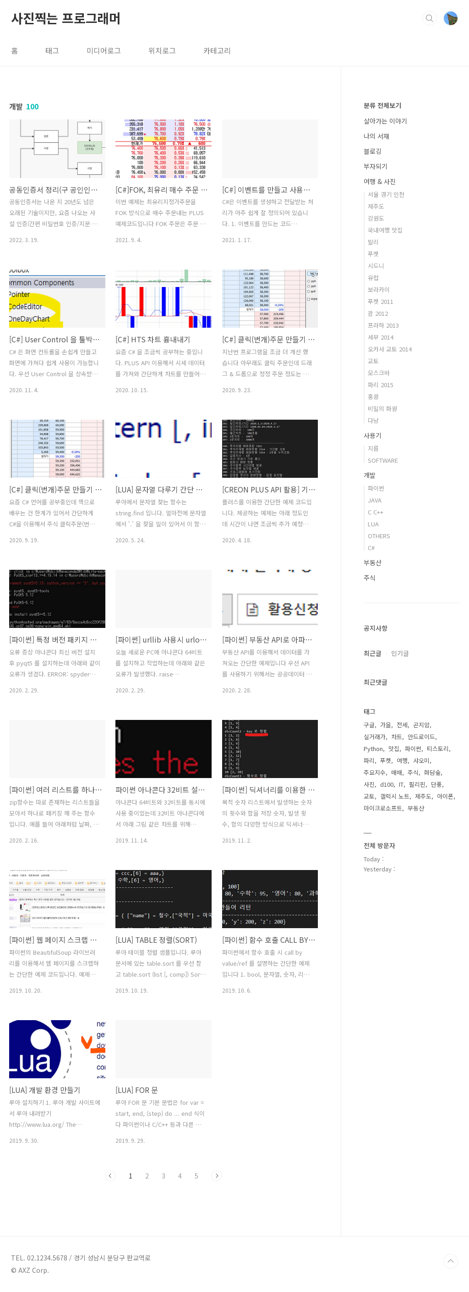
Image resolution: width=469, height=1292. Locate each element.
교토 (373, 361)
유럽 (373, 277)
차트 (396, 736)
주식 (370, 577)
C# (371, 547)
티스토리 (438, 748)
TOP (450, 1261)
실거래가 (375, 736)
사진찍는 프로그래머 (66, 18)
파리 (369, 760)
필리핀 (417, 784)
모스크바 (379, 372)
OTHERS (379, 535)
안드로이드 (421, 736)
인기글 (400, 653)
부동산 (373, 562)
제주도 (376, 206)
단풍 (436, 784)
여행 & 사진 (380, 181)
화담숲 (432, 772)
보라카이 (379, 289)
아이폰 (445, 796)
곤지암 (421, 724)
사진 (369, 784)
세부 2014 (380, 337)
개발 (370, 475)
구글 (369, 724)
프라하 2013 (383, 325)
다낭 (373, 420)
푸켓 (373, 253)
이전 (110, 1175)
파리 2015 (380, 384)
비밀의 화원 (382, 408)
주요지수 (375, 772)
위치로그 (162, 50)
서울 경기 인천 (386, 194)
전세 (402, 724)
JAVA (375, 500)
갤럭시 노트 (394, 796)
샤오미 (421, 760)
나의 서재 (376, 136)
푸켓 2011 (380, 301)
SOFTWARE (383, 460)
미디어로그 (104, 50)
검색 (429, 18)
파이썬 (376, 488)
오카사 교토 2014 (390, 349)
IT (401, 784)
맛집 (393, 748)
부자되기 (375, 166)
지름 (373, 448)
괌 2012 (378, 313)
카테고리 (217, 50)
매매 (396, 772)
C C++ (375, 512)
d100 (386, 784)
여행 (402, 760)
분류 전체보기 (382, 105)
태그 (52, 50)
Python (373, 748)
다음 (216, 1175)
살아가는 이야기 (385, 120)
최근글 (373, 653)
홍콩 (373, 396)
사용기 (373, 435)
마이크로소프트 (383, 808)
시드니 (376, 265)
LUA (373, 523)
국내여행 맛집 (385, 230)
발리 (373, 242)
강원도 (376, 218)
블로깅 (373, 151)
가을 (385, 724)
